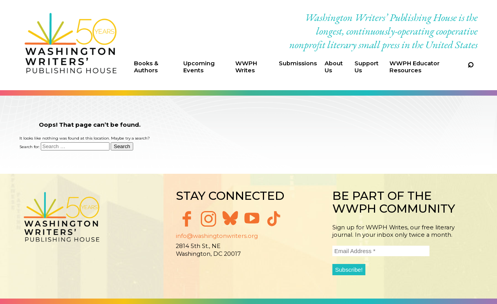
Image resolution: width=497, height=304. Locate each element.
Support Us (367, 67)
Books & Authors (146, 67)
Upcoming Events (199, 67)
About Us (334, 67)
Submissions (298, 63)
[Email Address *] (380, 251)
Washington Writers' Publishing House (70, 45)
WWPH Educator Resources (414, 67)
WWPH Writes (246, 67)
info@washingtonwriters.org (217, 235)
